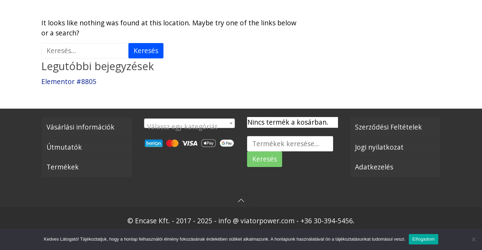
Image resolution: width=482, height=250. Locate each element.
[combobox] (189, 123)
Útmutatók (64, 147)
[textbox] (189, 127)
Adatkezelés (374, 167)
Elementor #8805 (68, 81)
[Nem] (473, 239)
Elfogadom (423, 239)
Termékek (62, 167)
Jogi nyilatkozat (379, 147)
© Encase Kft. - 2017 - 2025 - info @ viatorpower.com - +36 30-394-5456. (241, 220)
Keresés (264, 159)
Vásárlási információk (80, 127)
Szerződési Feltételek (388, 127)
